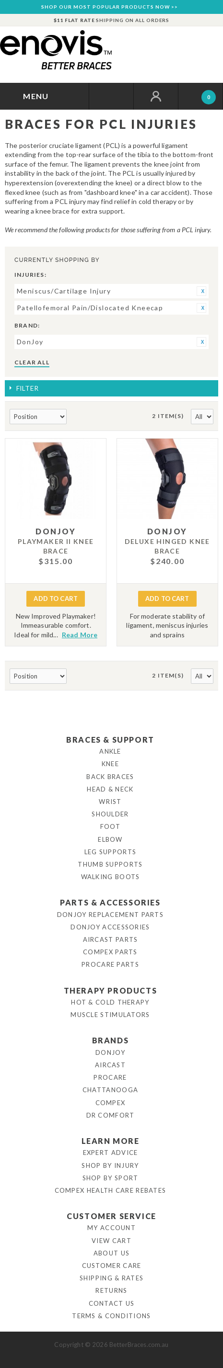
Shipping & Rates (112, 1278)
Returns (111, 1290)
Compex (110, 1103)
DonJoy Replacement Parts (110, 914)
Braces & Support (110, 739)
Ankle (110, 751)
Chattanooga (110, 1090)
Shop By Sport (110, 1178)
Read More (79, 635)
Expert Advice (110, 1152)
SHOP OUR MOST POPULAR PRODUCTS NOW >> (109, 7)
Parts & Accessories (110, 902)
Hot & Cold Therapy (110, 1002)
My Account (111, 1228)
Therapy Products (110, 990)
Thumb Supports (110, 864)
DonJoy (110, 1052)
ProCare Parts (110, 964)
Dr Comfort (110, 1115)
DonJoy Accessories (110, 927)
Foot (110, 826)
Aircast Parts (110, 939)
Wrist (110, 801)
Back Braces (110, 776)
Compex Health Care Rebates (110, 1190)
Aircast (110, 1065)
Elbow (110, 839)
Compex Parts (110, 952)
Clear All (31, 362)
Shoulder (110, 814)
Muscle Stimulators (110, 1014)
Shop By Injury (110, 1165)
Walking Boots (110, 877)
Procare (110, 1077)
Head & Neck (110, 789)
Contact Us (112, 1303)
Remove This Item (201, 291)
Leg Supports (110, 852)
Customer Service (111, 1216)
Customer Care (111, 1265)
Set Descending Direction (75, 417)
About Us (111, 1253)
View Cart (111, 1240)
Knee (110, 764)
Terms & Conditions (111, 1316)
